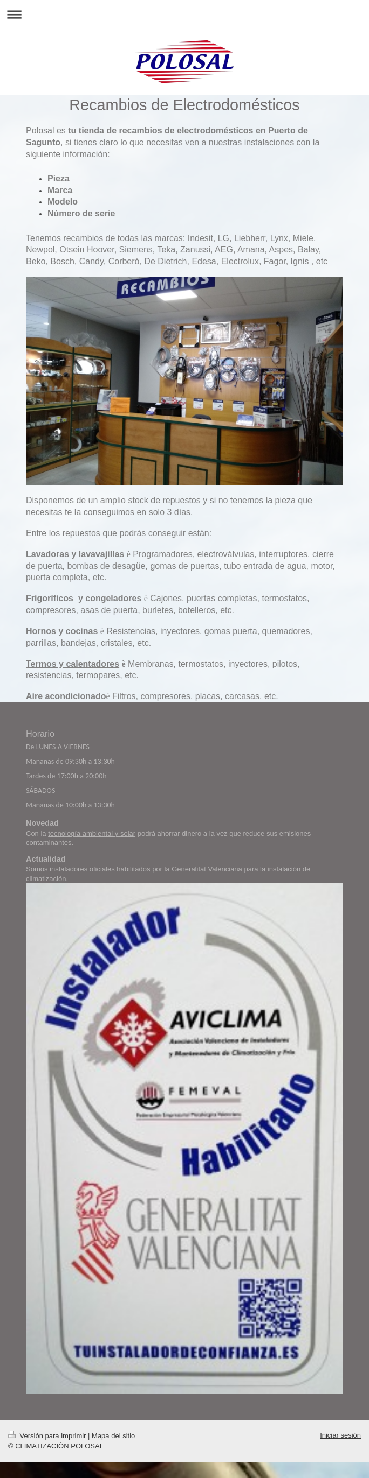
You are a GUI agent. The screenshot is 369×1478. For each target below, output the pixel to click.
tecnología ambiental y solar (91, 833)
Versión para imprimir (48, 1436)
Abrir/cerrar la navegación (184, 14)
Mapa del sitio (113, 1436)
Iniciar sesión (340, 1435)
